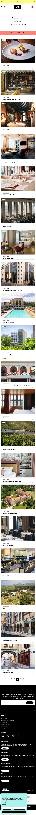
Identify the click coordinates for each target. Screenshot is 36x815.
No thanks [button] (7, 808)
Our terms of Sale (5, 724)
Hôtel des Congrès (7, 354)
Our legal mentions (5, 728)
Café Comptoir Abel (8, 672)
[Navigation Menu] (2, 7)
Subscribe (30, 702)
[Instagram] (8, 736)
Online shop (3, 1)
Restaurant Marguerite (8, 545)
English (31, 790)
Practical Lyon (4, 12)
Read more (5, 748)
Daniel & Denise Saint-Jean (10, 640)
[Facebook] (3, 736)
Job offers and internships (7, 720)
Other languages (5, 726)
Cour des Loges (7, 131)
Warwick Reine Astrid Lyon (10, 258)
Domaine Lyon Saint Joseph (10, 513)
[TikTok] (18, 736)
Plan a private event (14, 12)
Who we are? (4, 718)
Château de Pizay (7, 609)
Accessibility (4, 722)
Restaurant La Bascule (8, 194)
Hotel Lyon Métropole (8, 322)
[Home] (18, 7)
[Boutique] (29, 7)
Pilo (4, 417)
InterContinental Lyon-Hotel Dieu (11, 99)
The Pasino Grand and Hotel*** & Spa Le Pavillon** (16, 386)
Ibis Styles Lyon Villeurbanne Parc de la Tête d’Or (15, 163)
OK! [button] (13, 812)
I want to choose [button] (19, 808)
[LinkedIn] (13, 736)
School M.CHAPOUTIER (9, 449)
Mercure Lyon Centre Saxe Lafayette (12, 290)
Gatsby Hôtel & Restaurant (10, 577)
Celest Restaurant (7, 226)
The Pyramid (7, 67)
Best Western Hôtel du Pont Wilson (12, 481)
